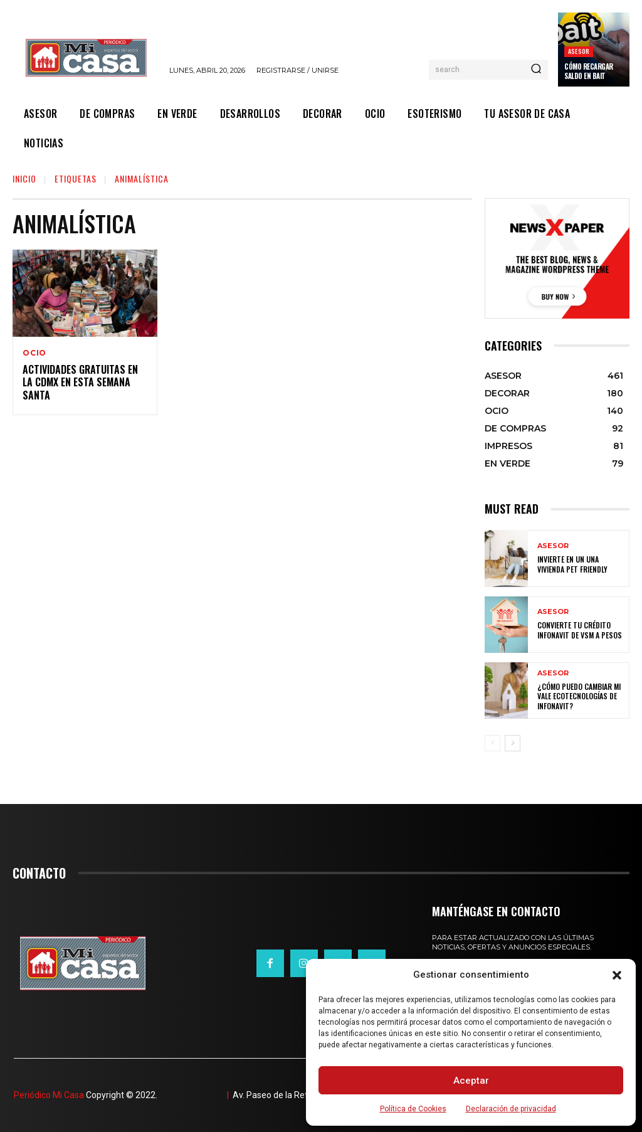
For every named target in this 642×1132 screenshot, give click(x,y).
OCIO (34, 353)
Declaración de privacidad (511, 1108)
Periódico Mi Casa (49, 1095)
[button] (617, 975)
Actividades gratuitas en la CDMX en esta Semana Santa (80, 382)
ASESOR (578, 51)
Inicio (24, 178)
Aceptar (471, 1080)
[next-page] (512, 743)
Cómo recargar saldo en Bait (588, 70)
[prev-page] (492, 743)
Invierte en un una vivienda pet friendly (572, 564)
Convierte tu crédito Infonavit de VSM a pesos (579, 630)
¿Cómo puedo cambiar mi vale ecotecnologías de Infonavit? (579, 696)
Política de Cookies (413, 1108)
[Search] (536, 70)
